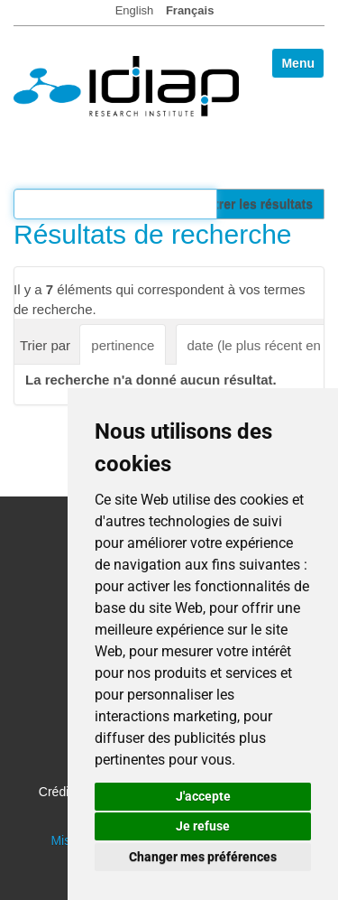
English (134, 10)
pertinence (122, 345)
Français (190, 10)
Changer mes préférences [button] (203, 856)
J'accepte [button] (203, 796)
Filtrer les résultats (256, 204)
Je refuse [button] (203, 826)
